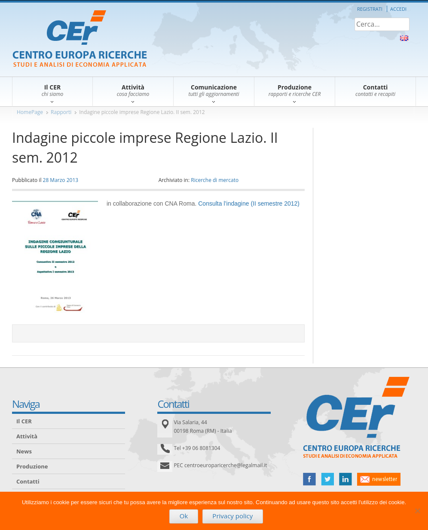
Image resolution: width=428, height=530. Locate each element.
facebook (309, 479)
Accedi (398, 9)
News (24, 451)
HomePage (30, 112)
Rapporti (61, 112)
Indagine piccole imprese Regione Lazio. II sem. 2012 (142, 112)
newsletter (378, 479)
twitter (327, 479)
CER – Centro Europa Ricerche (79, 39)
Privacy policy (232, 516)
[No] (417, 510)
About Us (404, 38)
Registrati (369, 9)
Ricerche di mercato (214, 180)
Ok (184, 516)
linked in (345, 479)
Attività (26, 436)
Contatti (28, 481)
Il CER (24, 421)
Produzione (32, 466)
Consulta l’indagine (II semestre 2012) (249, 203)
